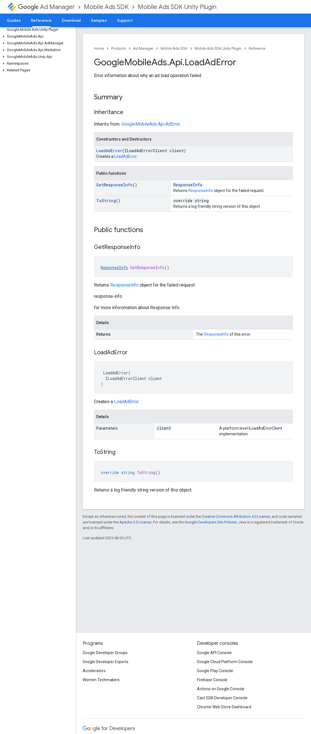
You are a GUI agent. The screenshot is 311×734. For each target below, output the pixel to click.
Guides (14, 20)
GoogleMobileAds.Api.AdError (150, 124)
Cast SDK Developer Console (222, 698)
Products (118, 48)
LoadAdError (109, 150)
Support (125, 20)
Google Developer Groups (105, 652)
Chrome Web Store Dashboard (224, 707)
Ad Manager (46, 7)
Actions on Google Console (220, 689)
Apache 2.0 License (135, 522)
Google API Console (214, 652)
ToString (106, 200)
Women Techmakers (101, 680)
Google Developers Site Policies (211, 522)
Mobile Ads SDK (106, 7)
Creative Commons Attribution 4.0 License (236, 516)
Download (71, 20)
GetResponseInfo (114, 184)
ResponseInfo (187, 184)
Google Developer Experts (105, 661)
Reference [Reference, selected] (41, 20)
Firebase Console (212, 680)
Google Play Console (215, 671)
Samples (99, 20)
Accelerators (94, 671)
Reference (257, 48)
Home (99, 48)
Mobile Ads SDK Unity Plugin (177, 7)
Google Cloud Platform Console (225, 661)
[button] (37, 36)
